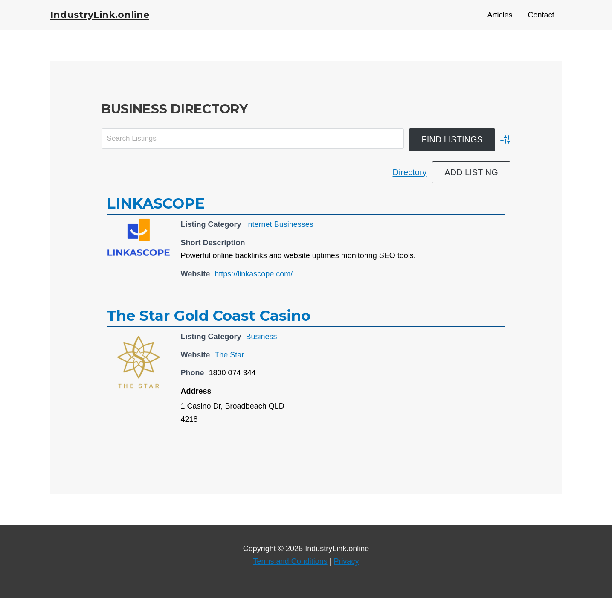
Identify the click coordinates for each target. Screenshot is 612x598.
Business (261, 336)
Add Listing (471, 172)
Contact (541, 15)
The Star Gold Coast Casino (208, 316)
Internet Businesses (279, 224)
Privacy (346, 561)
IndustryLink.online (99, 14)
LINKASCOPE (156, 203)
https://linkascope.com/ (254, 274)
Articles (499, 15)
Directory (410, 172)
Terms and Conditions (290, 561)
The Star (229, 355)
